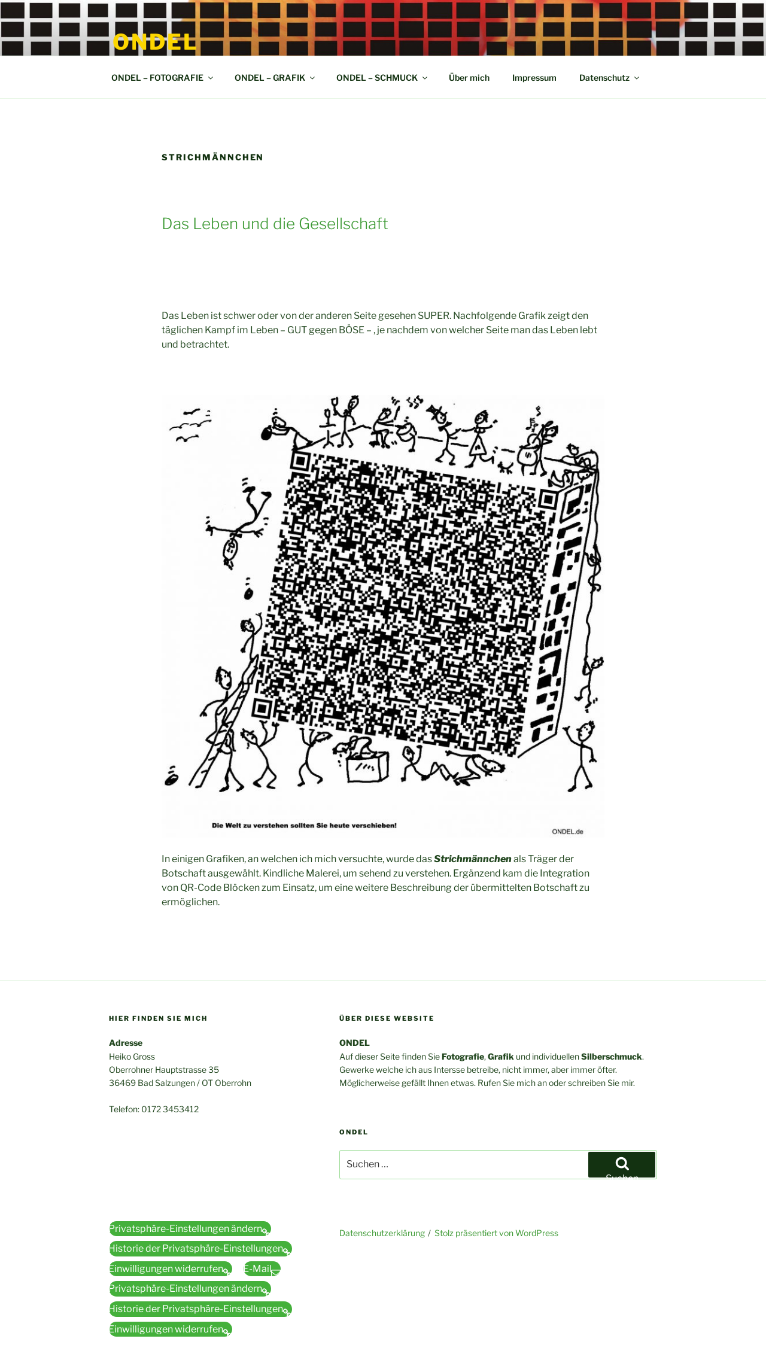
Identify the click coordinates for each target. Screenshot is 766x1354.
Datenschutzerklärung (382, 1233)
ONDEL (155, 42)
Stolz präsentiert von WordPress (496, 1233)
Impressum (534, 77)
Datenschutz (610, 77)
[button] (190, 1229)
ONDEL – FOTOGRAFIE (163, 77)
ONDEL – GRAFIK (276, 77)
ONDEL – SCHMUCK (382, 77)
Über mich (469, 77)
